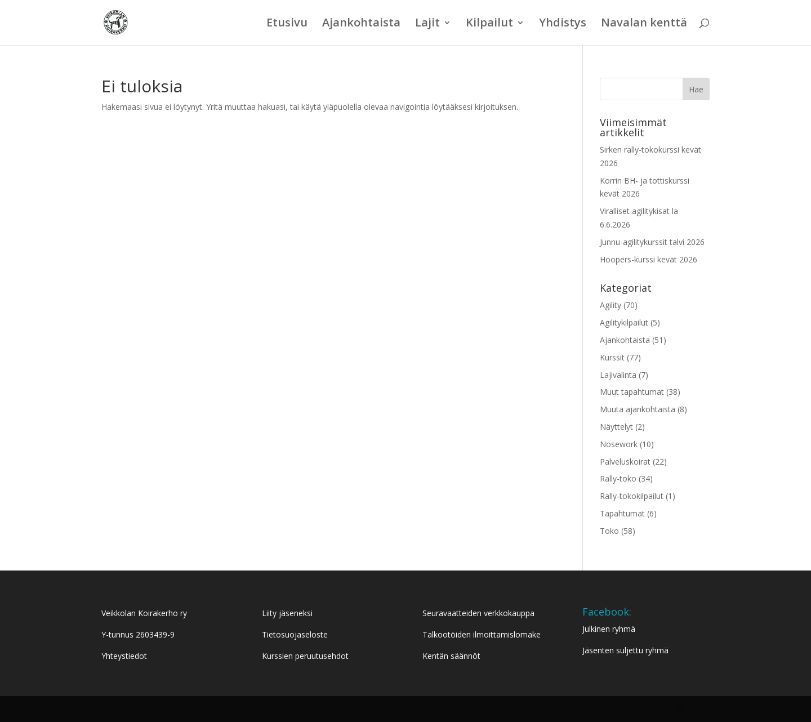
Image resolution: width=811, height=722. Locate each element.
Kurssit (612, 357)
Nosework (619, 444)
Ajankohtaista (361, 24)
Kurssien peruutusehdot (305, 655)
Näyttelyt (616, 426)
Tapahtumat (622, 513)
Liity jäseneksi (287, 613)
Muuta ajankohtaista (637, 409)
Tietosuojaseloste (295, 634)
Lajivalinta (618, 374)
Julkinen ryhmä (608, 628)
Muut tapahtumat (632, 391)
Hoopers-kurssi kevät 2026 (648, 259)
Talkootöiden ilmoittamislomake (481, 634)
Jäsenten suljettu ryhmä (625, 650)
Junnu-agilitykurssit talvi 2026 (652, 242)
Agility (610, 305)
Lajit (427, 24)
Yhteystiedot (124, 655)
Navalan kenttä (644, 24)
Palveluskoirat (625, 461)
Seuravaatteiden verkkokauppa (478, 613)
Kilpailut (489, 24)
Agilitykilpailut (624, 322)
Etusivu (287, 24)
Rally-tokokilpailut (631, 496)
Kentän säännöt (451, 655)
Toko (609, 530)
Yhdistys (562, 24)
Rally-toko (618, 478)
